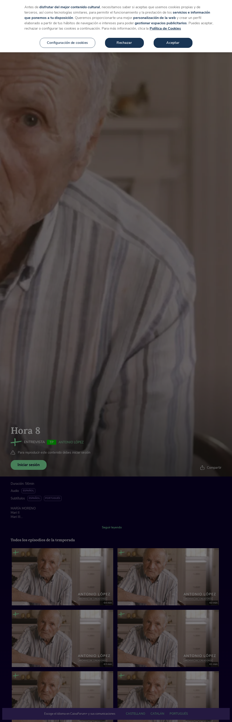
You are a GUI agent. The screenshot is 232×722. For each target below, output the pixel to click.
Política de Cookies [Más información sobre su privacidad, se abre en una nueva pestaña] (165, 28)
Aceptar (172, 42)
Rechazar (124, 42)
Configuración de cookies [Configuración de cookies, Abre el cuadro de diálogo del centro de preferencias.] (67, 42)
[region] (116, 26)
